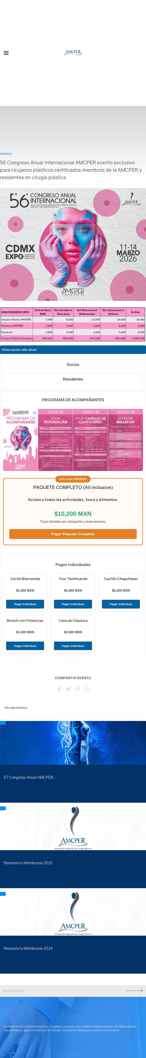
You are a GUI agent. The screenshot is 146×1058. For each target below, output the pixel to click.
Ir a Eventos (73, 991)
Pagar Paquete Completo (72, 534)
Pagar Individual (25, 604)
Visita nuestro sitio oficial (19, 349)
